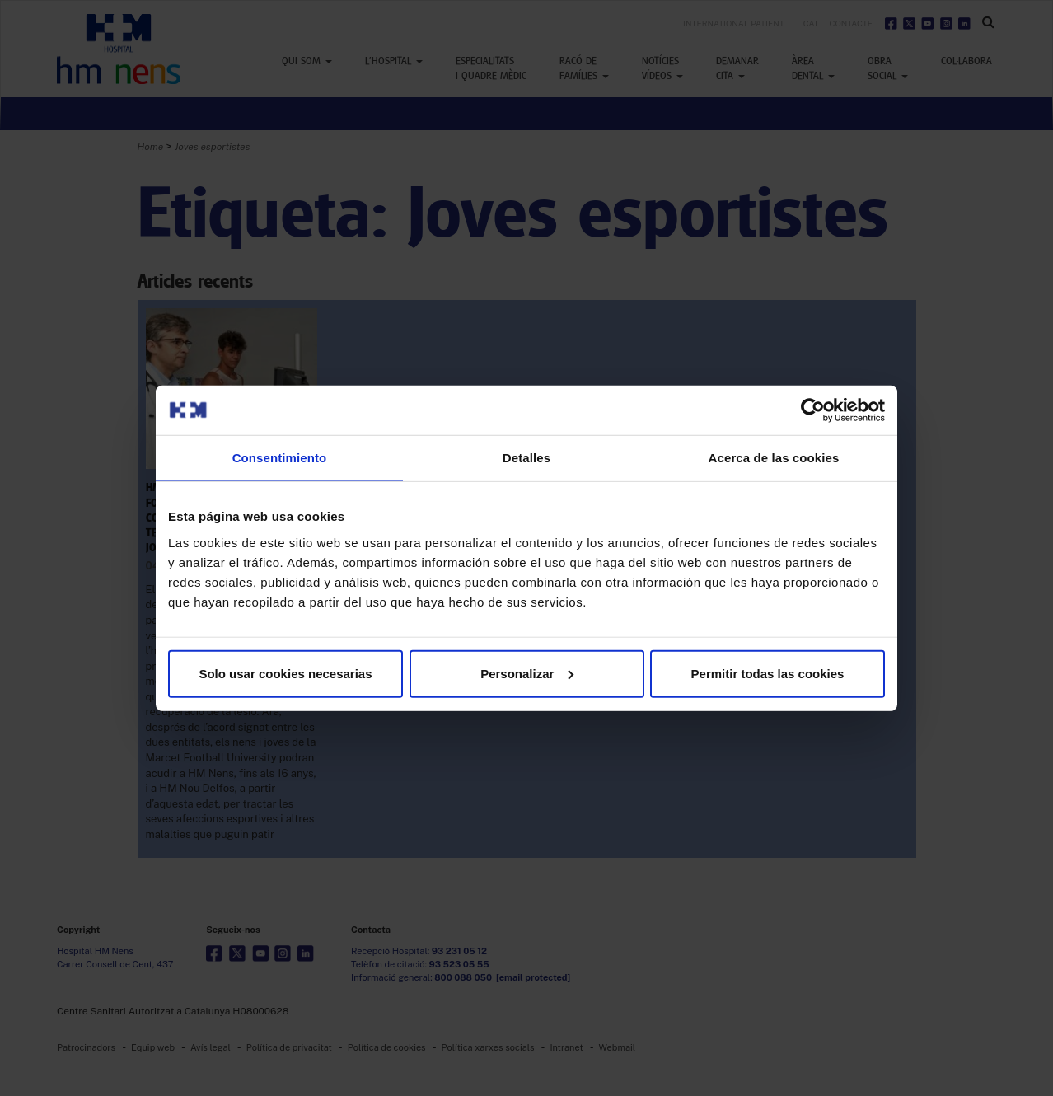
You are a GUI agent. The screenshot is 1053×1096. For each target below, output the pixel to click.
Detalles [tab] (526, 458)
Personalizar (526, 673)
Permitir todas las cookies (768, 673)
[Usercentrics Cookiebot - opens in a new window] (813, 410)
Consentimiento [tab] (279, 458)
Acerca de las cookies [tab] (774, 458)
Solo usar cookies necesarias (285, 673)
